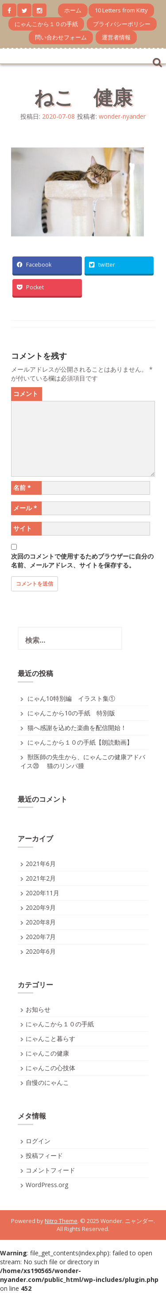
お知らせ (38, 1009)
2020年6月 (41, 951)
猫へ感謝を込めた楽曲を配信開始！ (77, 727)
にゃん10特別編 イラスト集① (71, 698)
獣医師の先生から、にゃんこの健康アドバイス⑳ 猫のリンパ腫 (82, 761)
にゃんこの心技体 (50, 1068)
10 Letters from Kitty (121, 10)
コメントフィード (50, 1170)
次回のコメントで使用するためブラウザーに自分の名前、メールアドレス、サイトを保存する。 (82, 560)
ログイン (38, 1141)
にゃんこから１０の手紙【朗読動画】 (80, 742)
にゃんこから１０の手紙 (46, 24)
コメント (25, 393)
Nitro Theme (61, 1221)
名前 (22, 487)
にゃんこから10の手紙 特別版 (71, 713)
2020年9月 (41, 907)
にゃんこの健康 (47, 1053)
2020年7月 (41, 936)
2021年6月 (41, 863)
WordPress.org (47, 1184)
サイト (22, 528)
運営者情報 (116, 37)
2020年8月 (41, 922)
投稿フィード (44, 1155)
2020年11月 (42, 893)
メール (25, 508)
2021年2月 (41, 878)
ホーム (72, 10)
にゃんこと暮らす (50, 1038)
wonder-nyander (122, 116)
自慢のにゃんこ (47, 1082)
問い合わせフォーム (61, 37)
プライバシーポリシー (122, 24)
